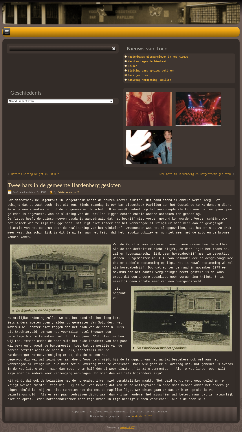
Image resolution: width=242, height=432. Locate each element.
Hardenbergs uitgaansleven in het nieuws (158, 57)
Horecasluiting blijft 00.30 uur (35, 174)
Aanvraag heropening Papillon (149, 80)
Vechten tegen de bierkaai (147, 61)
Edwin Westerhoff (68, 192)
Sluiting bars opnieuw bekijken (151, 70)
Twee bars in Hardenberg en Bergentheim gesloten (194, 174)
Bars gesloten (138, 75)
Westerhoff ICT (142, 416)
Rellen (132, 66)
